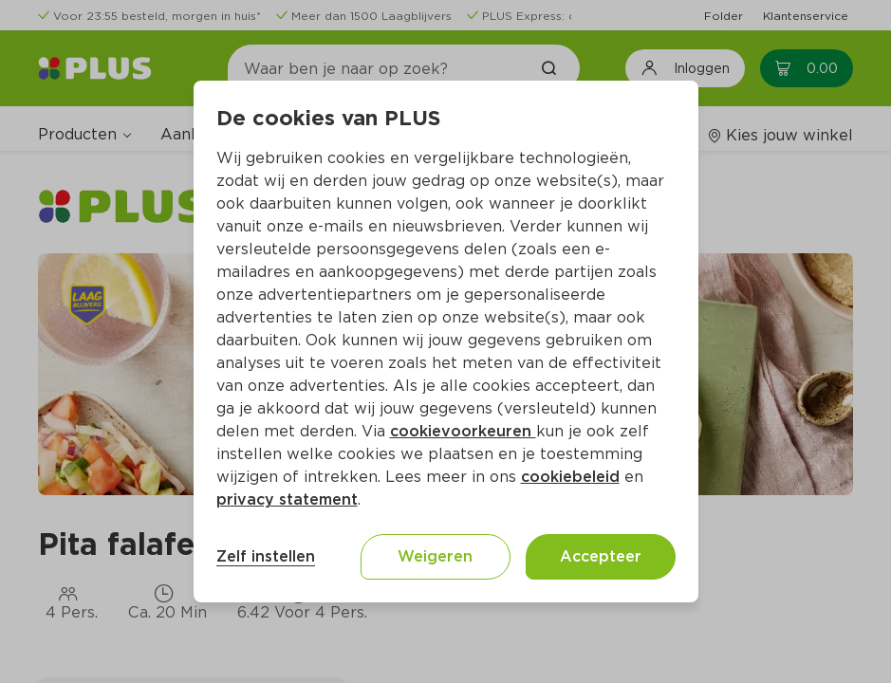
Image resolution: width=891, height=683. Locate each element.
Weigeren (435, 556)
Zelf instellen (265, 556)
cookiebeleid (570, 477)
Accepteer (600, 556)
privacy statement (287, 499)
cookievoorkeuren (463, 431)
